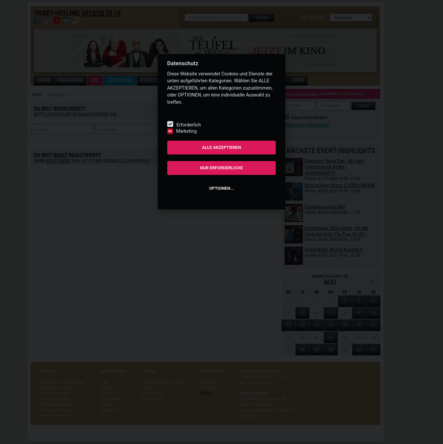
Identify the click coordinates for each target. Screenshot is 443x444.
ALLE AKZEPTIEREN (221, 147)
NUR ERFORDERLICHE (221, 167)
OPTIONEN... (221, 188)
